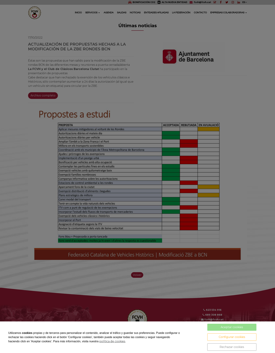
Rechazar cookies (232, 347)
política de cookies (112, 341)
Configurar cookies (232, 337)
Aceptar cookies (232, 327)
